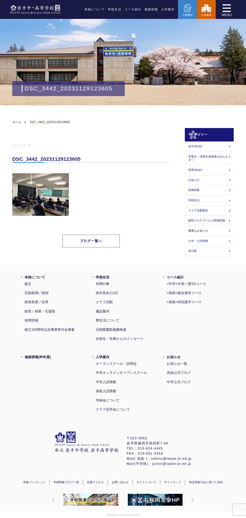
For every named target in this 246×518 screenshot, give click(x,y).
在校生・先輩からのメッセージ (119, 339)
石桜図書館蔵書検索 (111, 330)
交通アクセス (95, 482)
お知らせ (194, 180)
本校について (94, 9)
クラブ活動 (104, 302)
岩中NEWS (195, 146)
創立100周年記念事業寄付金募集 (50, 330)
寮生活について (108, 320)
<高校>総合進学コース (184, 293)
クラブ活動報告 (198, 210)
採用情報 (194, 190)
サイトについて (146, 482)
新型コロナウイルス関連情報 (206, 220)
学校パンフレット (34, 482)
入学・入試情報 (198, 240)
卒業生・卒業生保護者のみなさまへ (208, 158)
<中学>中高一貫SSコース (186, 284)
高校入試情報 (106, 391)
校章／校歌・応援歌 (40, 311)
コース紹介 (132, 9)
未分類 (192, 250)
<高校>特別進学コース (184, 302)
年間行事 (102, 284)
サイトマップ (172, 482)
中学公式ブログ (179, 382)
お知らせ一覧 (177, 364)
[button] (53, 500)
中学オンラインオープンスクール (121, 373)
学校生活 (114, 9)
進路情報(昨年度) (38, 357)
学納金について (108, 400)
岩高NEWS (195, 169)
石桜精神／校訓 (37, 293)
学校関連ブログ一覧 (66, 482)
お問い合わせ (120, 482)
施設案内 (102, 311)
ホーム (16, 122)
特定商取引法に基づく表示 (206, 482)
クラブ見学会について (113, 409)
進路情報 (151, 9)
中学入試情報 (106, 382)
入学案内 (168, 9)
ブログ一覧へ (91, 241)
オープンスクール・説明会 (116, 364)
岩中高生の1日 (107, 293)
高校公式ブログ (179, 373)
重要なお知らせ (198, 230)
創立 (28, 284)
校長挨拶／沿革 (37, 302)
